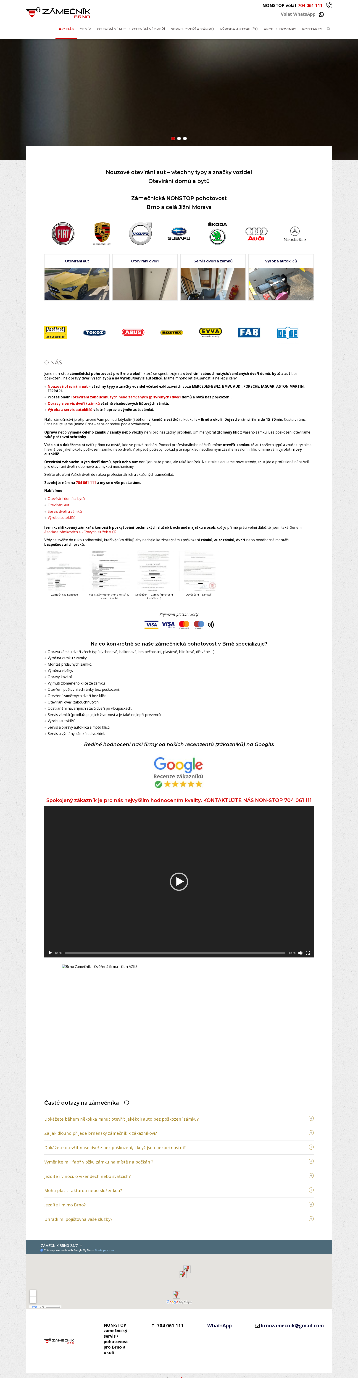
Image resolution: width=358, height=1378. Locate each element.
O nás (68, 29)
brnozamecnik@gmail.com (292, 1319)
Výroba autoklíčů (239, 29)
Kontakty (312, 29)
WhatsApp (219, 1319)
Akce (268, 29)
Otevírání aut (111, 29)
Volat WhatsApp (302, 14)
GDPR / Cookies (194, 1372)
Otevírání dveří (148, 29)
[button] (173, 138)
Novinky (287, 29)
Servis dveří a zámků (192, 29)
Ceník (85, 29)
